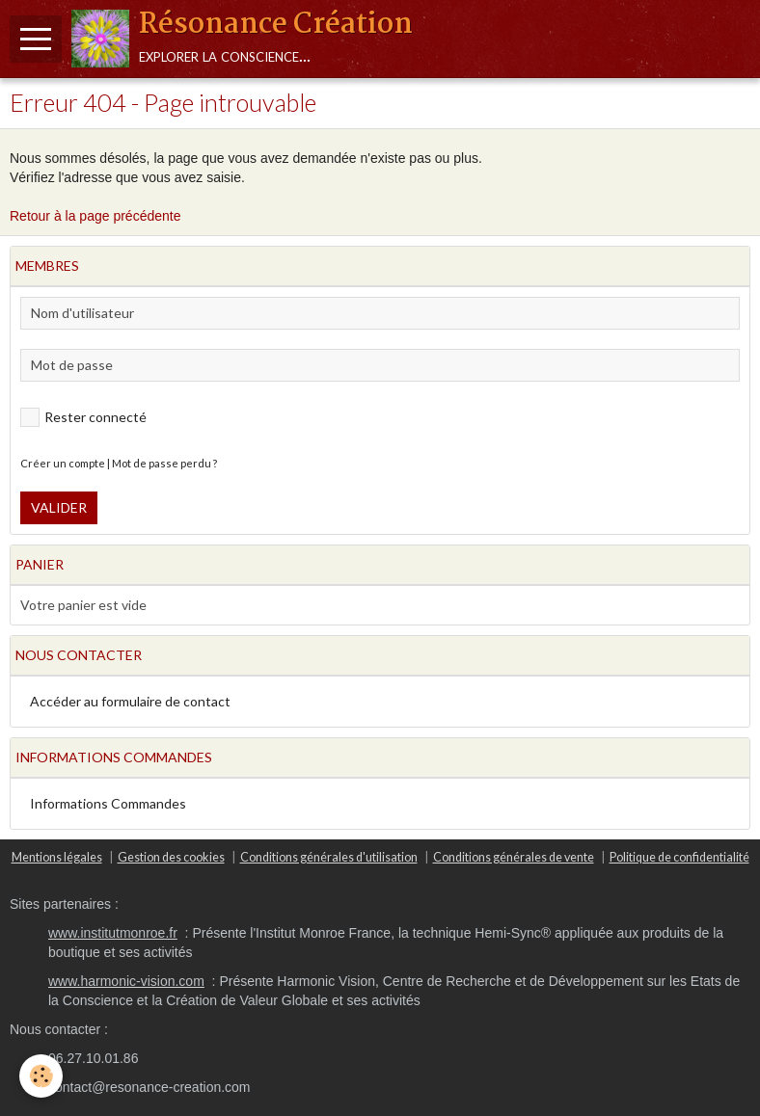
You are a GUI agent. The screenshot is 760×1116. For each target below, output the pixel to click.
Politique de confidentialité (679, 857)
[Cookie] (41, 1076)
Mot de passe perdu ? (164, 463)
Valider (59, 507)
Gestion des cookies (171, 857)
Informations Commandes (108, 803)
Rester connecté (83, 417)
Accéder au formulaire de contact (130, 701)
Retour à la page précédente (95, 216)
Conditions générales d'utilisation (329, 857)
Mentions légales (57, 857)
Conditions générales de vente (513, 857)
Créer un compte (62, 463)
